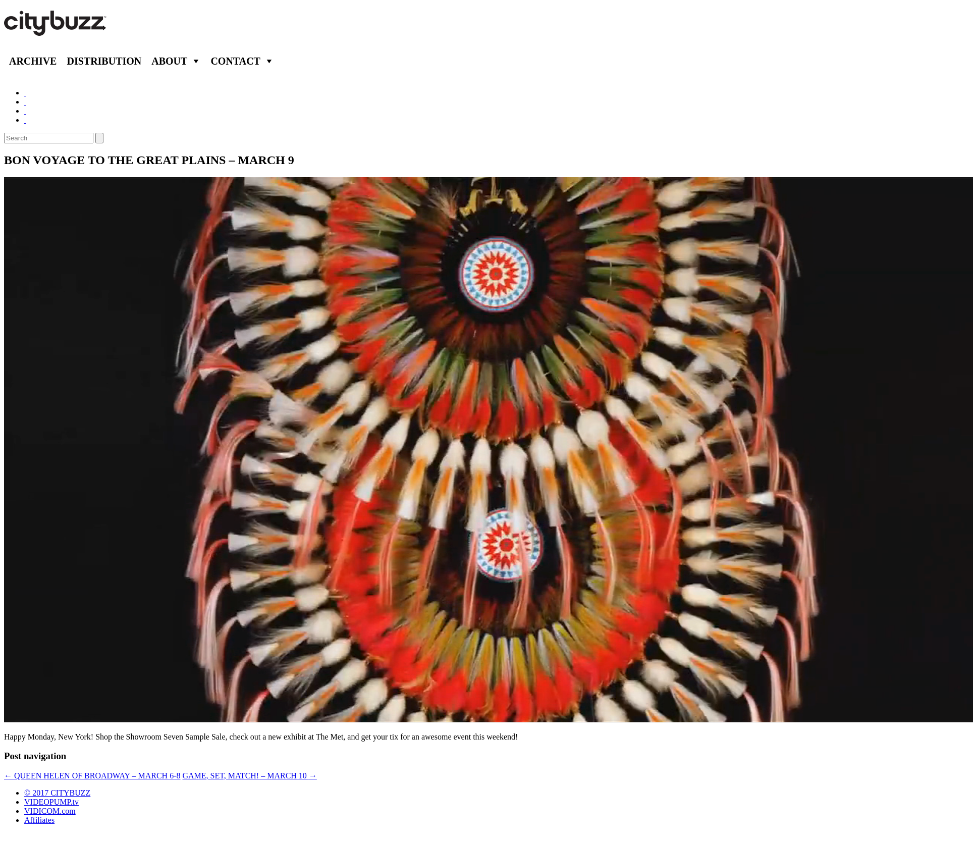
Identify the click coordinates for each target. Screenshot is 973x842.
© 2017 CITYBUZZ (57, 792)
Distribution (104, 61)
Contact (235, 61)
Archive (33, 61)
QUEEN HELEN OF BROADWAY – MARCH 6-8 (92, 775)
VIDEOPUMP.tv (51, 802)
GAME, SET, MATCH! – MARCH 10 (249, 775)
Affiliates (39, 820)
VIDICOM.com (50, 811)
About (169, 61)
